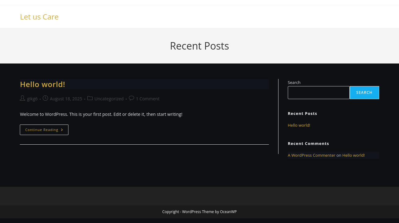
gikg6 (32, 99)
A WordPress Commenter (311, 155)
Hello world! (42, 84)
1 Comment (148, 99)
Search (294, 82)
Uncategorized (109, 99)
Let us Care (39, 16)
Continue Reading (46, 131)
